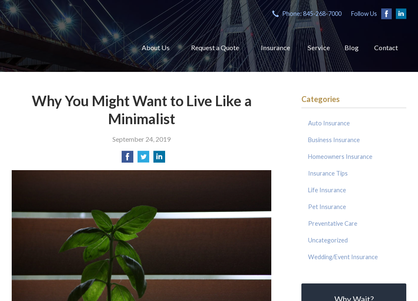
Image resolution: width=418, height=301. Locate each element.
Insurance (268, 46)
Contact (385, 46)
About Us (142, 46)
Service (314, 46)
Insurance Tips (328, 170)
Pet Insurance (327, 203)
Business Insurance (334, 136)
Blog (349, 46)
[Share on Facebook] (127, 156)
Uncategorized (328, 237)
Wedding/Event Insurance (343, 254)
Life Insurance (327, 187)
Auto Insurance (329, 120)
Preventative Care (332, 220)
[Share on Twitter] (143, 156)
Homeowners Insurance (340, 153)
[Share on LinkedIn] (159, 156)
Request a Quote (205, 46)
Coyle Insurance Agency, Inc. (59, 42)
